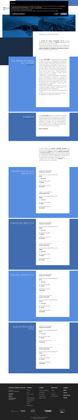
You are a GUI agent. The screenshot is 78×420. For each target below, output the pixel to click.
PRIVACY (37, 418)
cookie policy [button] (39, 7)
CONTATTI (65, 392)
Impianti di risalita (30, 394)
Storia (28, 392)
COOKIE (41, 418)
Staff (28, 395)
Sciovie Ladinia (42, 392)
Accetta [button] (63, 13)
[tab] (39, 71)
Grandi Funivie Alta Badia (44, 390)
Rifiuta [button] (56, 13)
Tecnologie (53, 394)
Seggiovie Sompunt (43, 397)
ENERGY (65, 390)
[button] (67, 3)
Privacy (28, 403)
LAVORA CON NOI (67, 395)
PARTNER (65, 397)
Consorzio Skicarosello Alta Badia (8, 10)
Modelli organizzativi (31, 399)
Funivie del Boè (42, 394)
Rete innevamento (54, 395)
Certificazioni (29, 401)
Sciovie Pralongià (42, 395)
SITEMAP (34, 418)
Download (43, 178)
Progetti (52, 390)
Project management (31, 397)
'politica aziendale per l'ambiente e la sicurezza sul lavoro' (54, 48)
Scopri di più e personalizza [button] (18, 13)
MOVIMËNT (65, 387)
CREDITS (43, 418)
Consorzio (29, 390)
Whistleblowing (30, 405)
